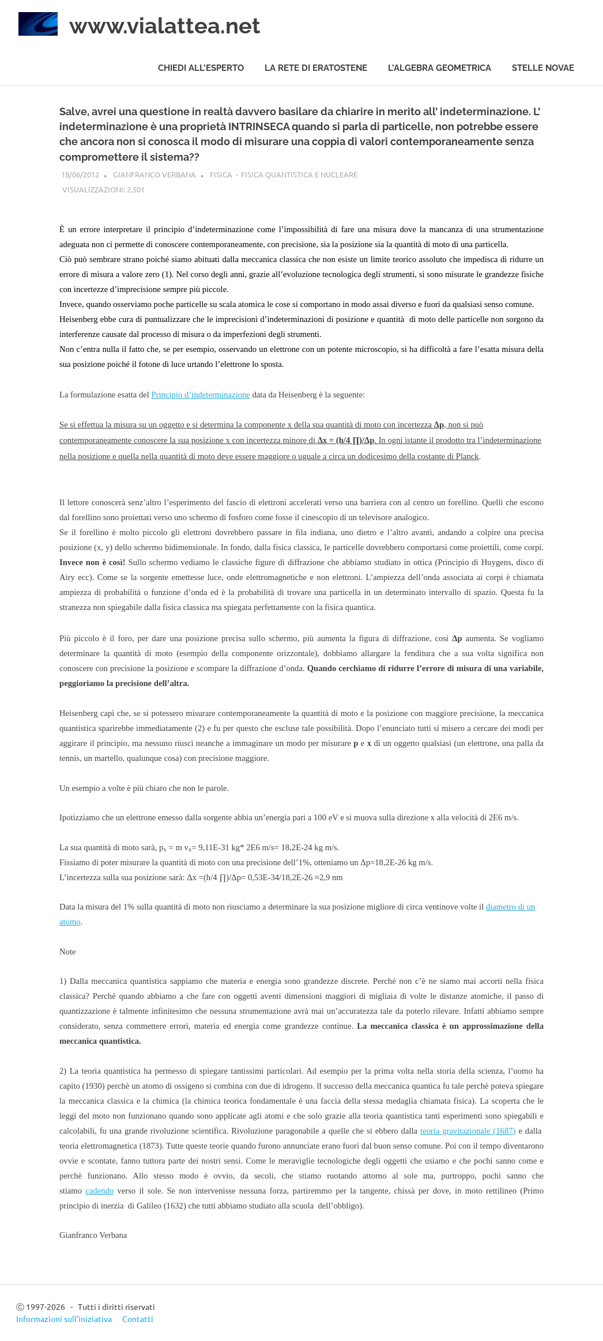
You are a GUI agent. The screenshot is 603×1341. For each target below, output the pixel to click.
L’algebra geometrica (439, 68)
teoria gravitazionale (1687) (467, 1130)
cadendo (99, 1190)
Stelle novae (543, 68)
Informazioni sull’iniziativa (64, 1318)
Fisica (221, 174)
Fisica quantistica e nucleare (299, 174)
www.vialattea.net (165, 26)
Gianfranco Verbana (154, 174)
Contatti (137, 1318)
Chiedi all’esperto (201, 68)
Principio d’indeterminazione (201, 394)
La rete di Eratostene (316, 68)
